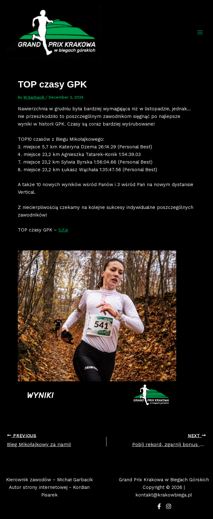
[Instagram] (168, 506)
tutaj (63, 230)
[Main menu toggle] (200, 32)
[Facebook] (159, 506)
